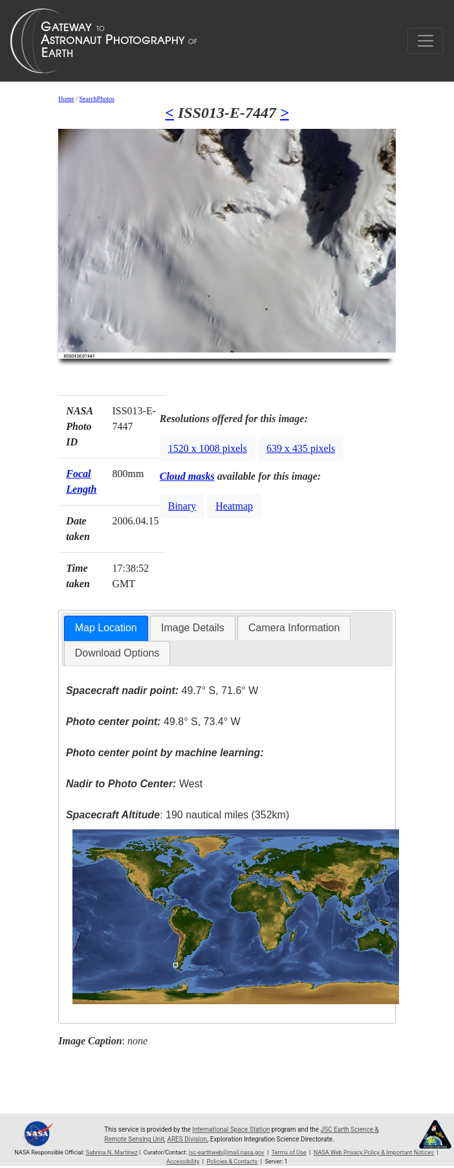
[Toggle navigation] (425, 41)
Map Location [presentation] (106, 627)
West (134, 783)
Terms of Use (289, 1152)
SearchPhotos (97, 98)
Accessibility (182, 1161)
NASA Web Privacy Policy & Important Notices (374, 1152)
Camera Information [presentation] (294, 627)
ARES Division (187, 1139)
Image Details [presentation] (192, 627)
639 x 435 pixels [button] (300, 448)
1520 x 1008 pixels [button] (207, 448)
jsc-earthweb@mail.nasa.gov (227, 1152)
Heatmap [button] (234, 505)
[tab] (106, 628)
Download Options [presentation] (117, 652)
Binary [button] (182, 505)
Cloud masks (187, 476)
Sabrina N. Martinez (112, 1152)
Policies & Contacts (232, 1161)
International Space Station (231, 1129)
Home (66, 98)
